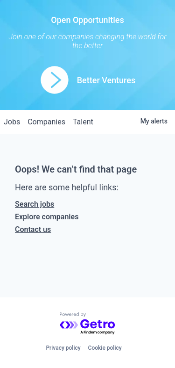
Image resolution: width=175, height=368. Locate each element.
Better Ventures (106, 80)
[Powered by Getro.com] (88, 323)
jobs (12, 121)
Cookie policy (105, 348)
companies (46, 121)
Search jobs (34, 204)
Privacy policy (63, 348)
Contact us (33, 229)
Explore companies (46, 216)
